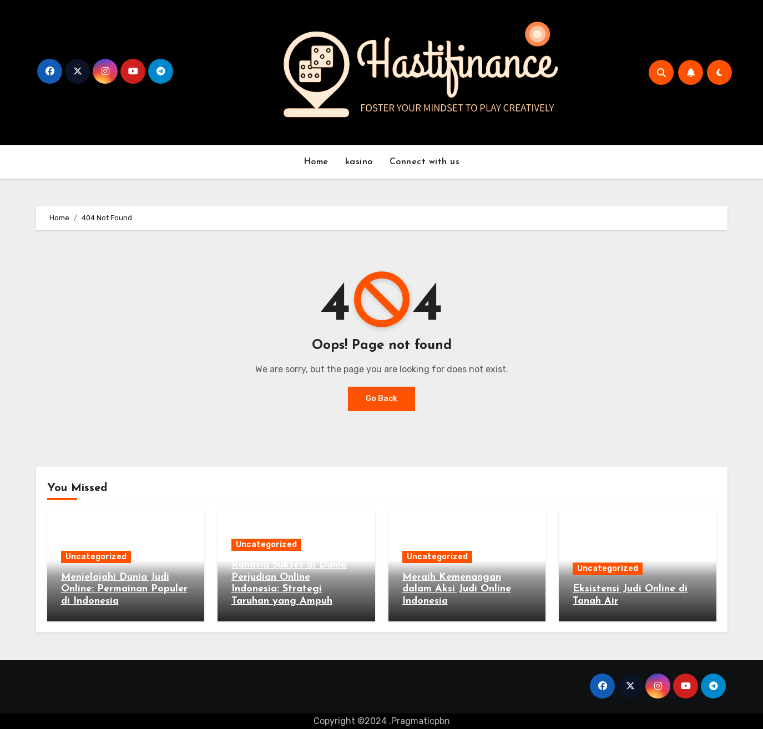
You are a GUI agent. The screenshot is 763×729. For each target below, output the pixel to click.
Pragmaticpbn (420, 721)
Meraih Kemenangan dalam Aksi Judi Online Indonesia (456, 589)
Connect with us (425, 162)
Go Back (381, 398)
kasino (359, 162)
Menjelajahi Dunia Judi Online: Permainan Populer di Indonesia (124, 589)
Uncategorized (96, 556)
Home (316, 162)
